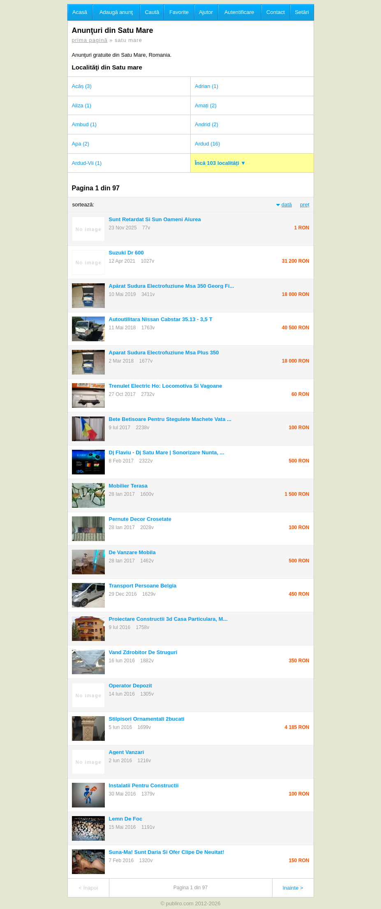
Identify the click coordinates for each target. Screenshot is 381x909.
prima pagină (90, 40)
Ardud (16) (207, 144)
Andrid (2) (206, 124)
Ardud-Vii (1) (87, 163)
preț (304, 204)
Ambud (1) (84, 124)
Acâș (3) (82, 86)
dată (287, 204)
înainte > (292, 888)
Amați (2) (206, 105)
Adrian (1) (206, 86)
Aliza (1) (82, 105)
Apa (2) (81, 144)
